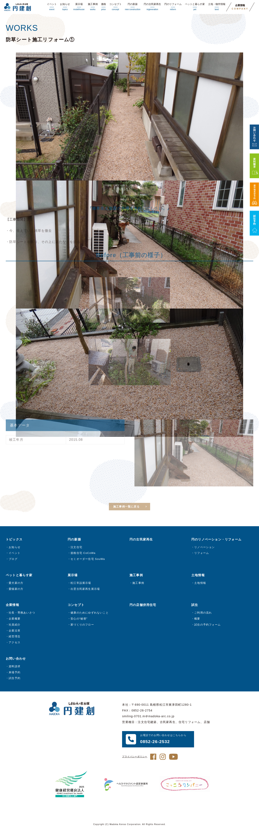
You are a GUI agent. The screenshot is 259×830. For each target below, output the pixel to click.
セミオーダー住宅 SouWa (88, 559)
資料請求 (14, 667)
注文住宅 (76, 547)
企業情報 (240, 7)
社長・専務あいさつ (22, 613)
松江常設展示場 (81, 583)
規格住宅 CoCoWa (83, 553)
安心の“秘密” (79, 619)
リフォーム (201, 553)
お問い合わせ (16, 659)
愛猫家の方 (16, 589)
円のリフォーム (173, 7)
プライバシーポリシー (134, 757)
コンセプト (115, 7)
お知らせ (65, 7)
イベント (52, 7)
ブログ (13, 559)
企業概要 (14, 619)
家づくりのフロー (82, 625)
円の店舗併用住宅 (143, 605)
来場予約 (14, 672)
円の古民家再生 (152, 7)
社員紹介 (14, 625)
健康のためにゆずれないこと (90, 613)
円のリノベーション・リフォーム (216, 540)
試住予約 (14, 678)
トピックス (14, 540)
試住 (194, 605)
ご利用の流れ (203, 613)
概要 (197, 619)
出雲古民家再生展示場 (85, 589)
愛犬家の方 (16, 583)
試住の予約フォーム (207, 625)
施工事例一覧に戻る (126, 512)
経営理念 (14, 637)
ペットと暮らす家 (195, 7)
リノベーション (204, 547)
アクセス (14, 643)
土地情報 (200, 583)
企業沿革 (14, 631)
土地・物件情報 (216, 7)
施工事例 (93, 7)
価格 (103, 7)
